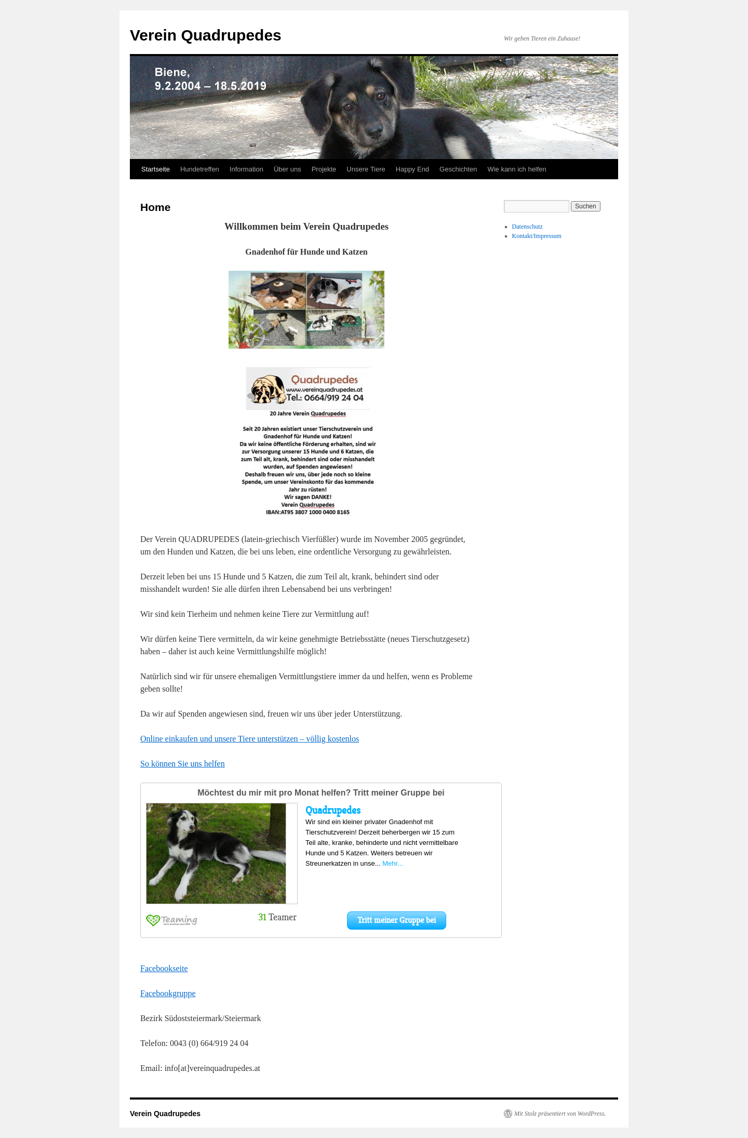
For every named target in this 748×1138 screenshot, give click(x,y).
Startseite (155, 169)
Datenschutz (527, 226)
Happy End (412, 169)
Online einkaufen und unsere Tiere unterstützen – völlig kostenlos (249, 738)
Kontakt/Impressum (537, 236)
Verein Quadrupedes (206, 35)
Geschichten (458, 169)
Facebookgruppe (168, 993)
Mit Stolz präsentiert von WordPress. (560, 1113)
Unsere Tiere (365, 169)
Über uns (287, 169)
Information (246, 169)
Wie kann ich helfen (516, 169)
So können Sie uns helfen (182, 763)
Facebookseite (164, 968)
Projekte (324, 169)
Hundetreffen (199, 169)
